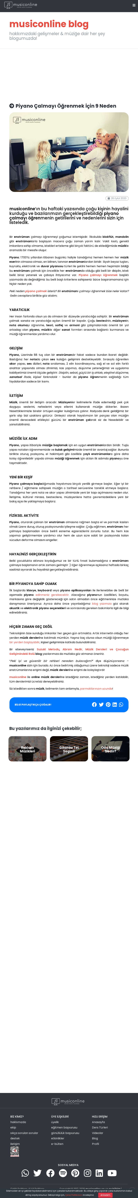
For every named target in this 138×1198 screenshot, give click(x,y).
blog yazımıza (102, 604)
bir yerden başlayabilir (24, 642)
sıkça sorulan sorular (24, 1133)
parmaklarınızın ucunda (96, 689)
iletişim (15, 1144)
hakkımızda (18, 1122)
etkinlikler (57, 1138)
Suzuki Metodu (48, 649)
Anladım (105, 1195)
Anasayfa (98, 1122)
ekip (13, 1127)
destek (15, 1138)
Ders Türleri (100, 1127)
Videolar (97, 1133)
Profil (95, 1144)
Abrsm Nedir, (73, 649)
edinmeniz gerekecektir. (52, 595)
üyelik (55, 1122)
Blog (95, 1138)
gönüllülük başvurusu (65, 1133)
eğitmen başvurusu (64, 1127)
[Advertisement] (69, 74)
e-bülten (57, 1144)
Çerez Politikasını (73, 1195)
